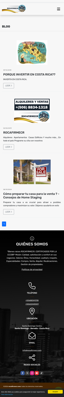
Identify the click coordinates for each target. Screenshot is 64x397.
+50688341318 (32, 300)
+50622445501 (32, 304)
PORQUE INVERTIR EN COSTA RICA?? (29, 74)
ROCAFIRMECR (13, 132)
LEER (8, 85)
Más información (7, 394)
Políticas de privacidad (32, 269)
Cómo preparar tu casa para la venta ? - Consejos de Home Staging (31, 195)
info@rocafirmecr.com (32, 350)
